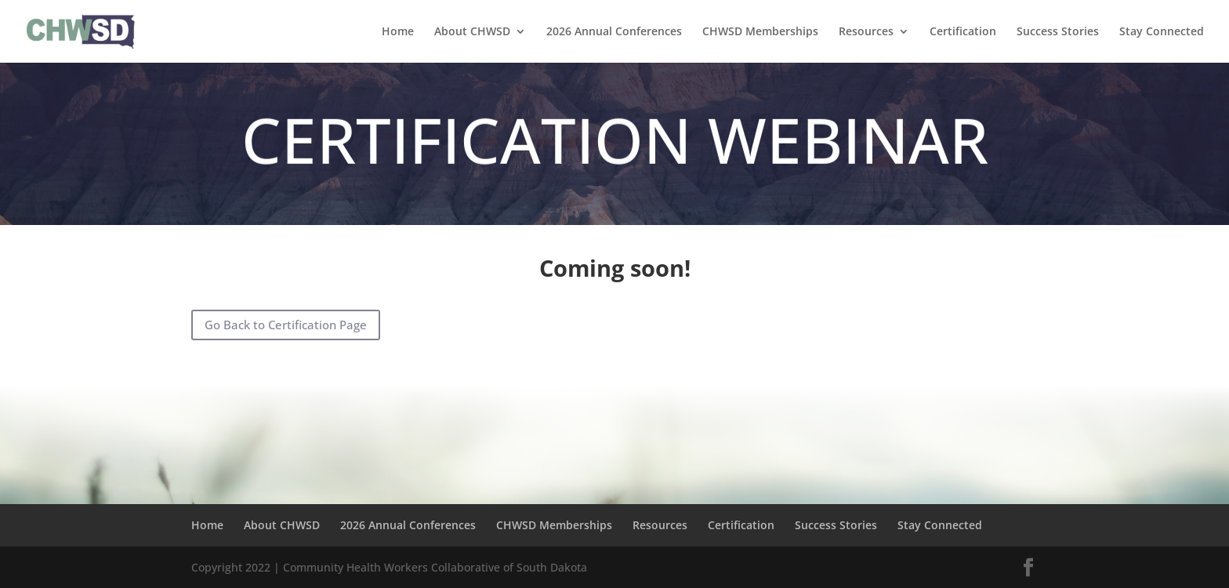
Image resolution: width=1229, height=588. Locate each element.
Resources (866, 32)
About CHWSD (472, 32)
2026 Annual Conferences (614, 32)
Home (398, 32)
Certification (963, 32)
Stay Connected (1161, 32)
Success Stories (1058, 32)
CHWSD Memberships (760, 32)
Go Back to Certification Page (286, 324)
